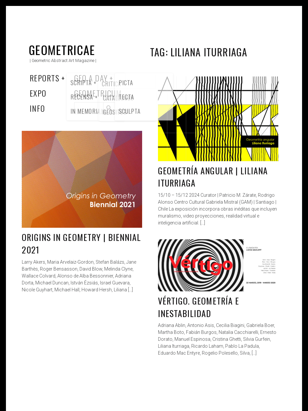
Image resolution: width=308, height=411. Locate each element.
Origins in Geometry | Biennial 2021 (81, 243)
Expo (38, 93)
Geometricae (62, 49)
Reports (44, 78)
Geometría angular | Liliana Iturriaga (213, 177)
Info (37, 108)
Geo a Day (91, 78)
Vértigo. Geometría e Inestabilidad (198, 307)
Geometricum (98, 93)
